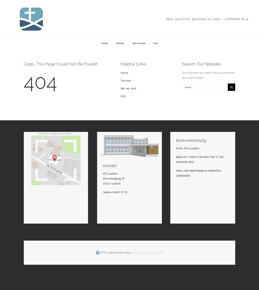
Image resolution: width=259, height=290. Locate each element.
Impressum (139, 252)
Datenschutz (155, 252)
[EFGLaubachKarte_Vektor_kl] (56, 136)
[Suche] (231, 87)
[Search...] (205, 87)
